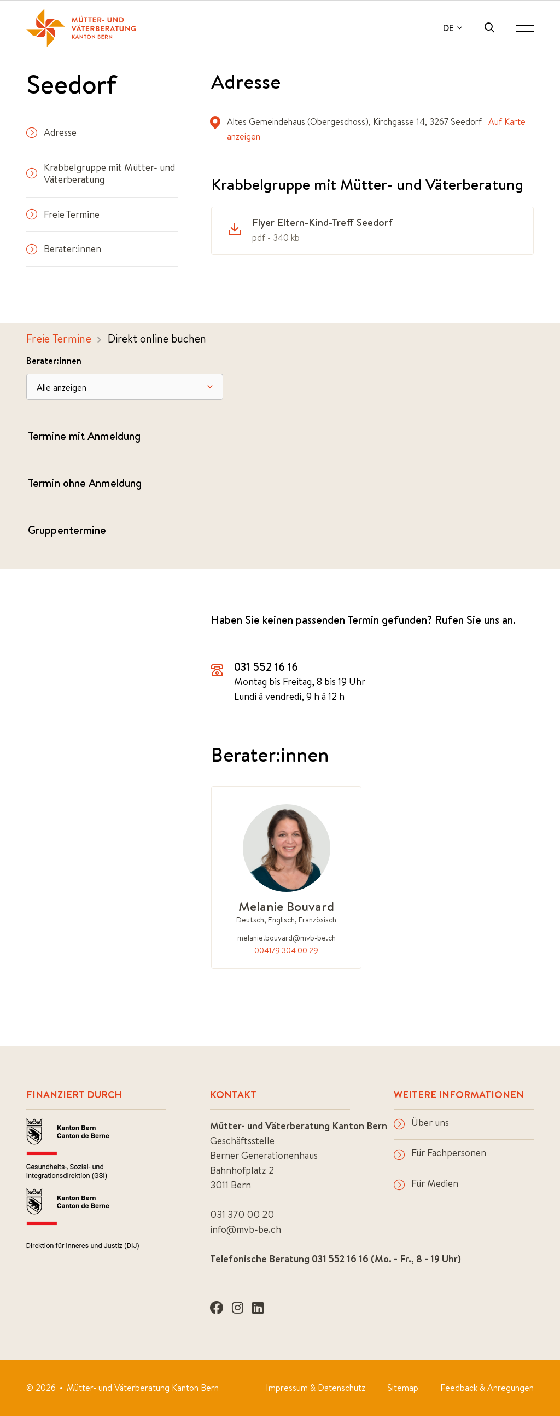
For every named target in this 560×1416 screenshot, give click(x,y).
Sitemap (402, 1388)
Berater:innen (63, 249)
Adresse (51, 132)
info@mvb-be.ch (245, 1229)
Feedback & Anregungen (487, 1388)
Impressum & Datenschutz (315, 1388)
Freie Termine (63, 214)
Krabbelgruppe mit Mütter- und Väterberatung (100, 173)
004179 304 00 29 (286, 950)
